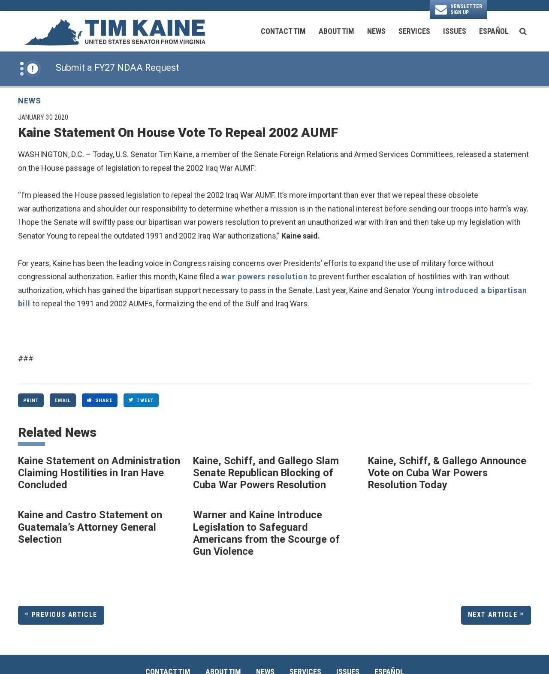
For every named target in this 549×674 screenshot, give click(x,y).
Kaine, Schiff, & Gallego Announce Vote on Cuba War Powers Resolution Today (447, 473)
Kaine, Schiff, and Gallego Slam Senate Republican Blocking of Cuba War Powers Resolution (266, 473)
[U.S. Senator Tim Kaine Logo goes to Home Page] (114, 31)
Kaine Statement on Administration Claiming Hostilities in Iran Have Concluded (99, 473)
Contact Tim (283, 31)
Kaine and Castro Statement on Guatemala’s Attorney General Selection (90, 527)
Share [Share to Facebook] (100, 400)
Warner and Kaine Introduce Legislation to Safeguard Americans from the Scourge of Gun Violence (266, 533)
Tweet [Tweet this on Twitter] (141, 400)
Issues (454, 31)
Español (494, 31)
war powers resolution (264, 276)
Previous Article (64, 615)
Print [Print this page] (31, 400)
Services (414, 31)
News (376, 31)
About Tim (336, 31)
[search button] (523, 31)
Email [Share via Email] (63, 400)
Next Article (493, 615)
